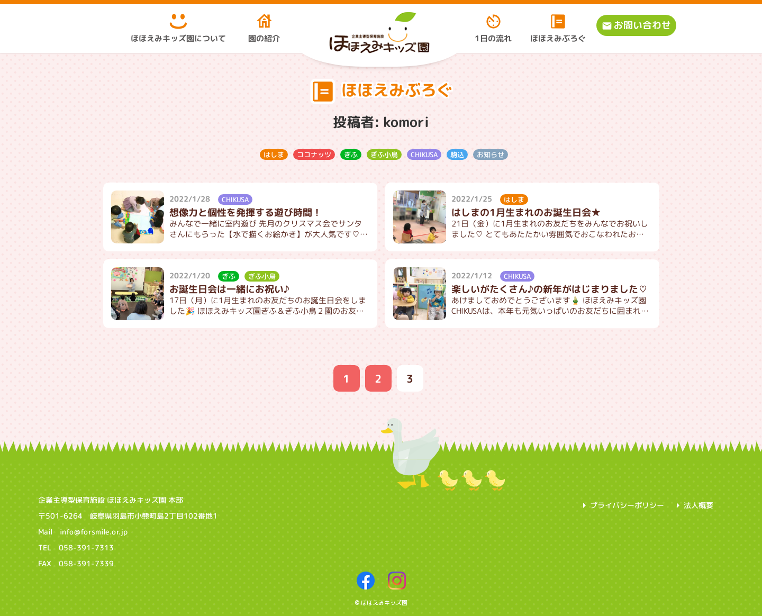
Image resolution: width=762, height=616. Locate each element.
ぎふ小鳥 (383, 154)
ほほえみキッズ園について (178, 28)
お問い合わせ (642, 25)
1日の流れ (493, 28)
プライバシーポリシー (627, 505)
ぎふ (350, 154)
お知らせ (490, 154)
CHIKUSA (423, 154)
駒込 (457, 154)
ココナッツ (313, 154)
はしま (273, 154)
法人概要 (698, 505)
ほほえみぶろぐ (558, 28)
